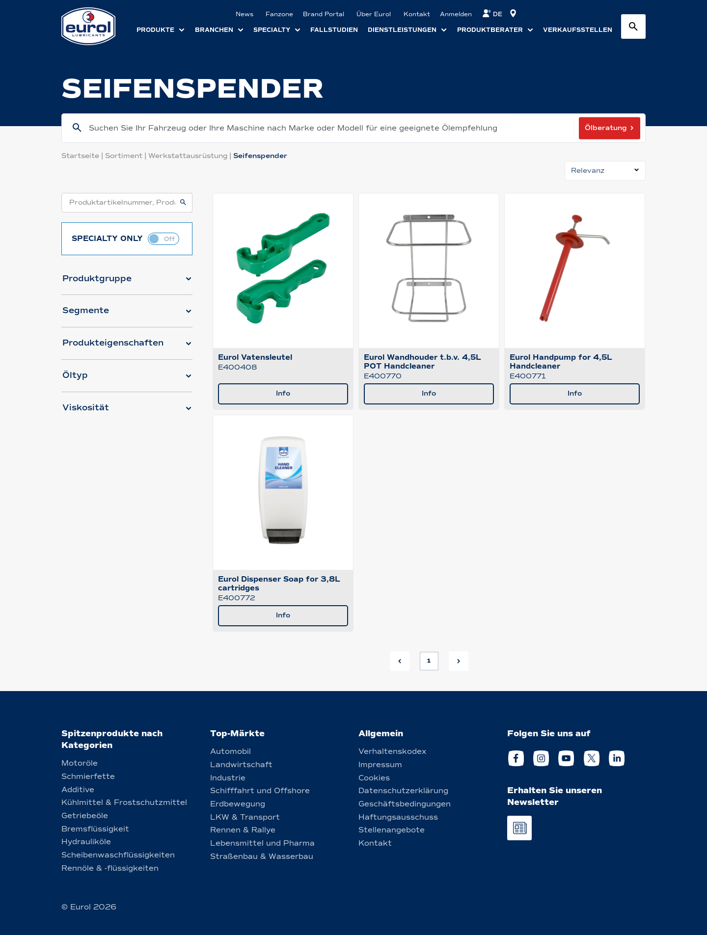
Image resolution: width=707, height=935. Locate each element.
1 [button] (429, 660)
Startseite (83, 156)
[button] (126, 282)
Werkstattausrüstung (190, 156)
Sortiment (126, 156)
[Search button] (633, 26)
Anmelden (456, 14)
